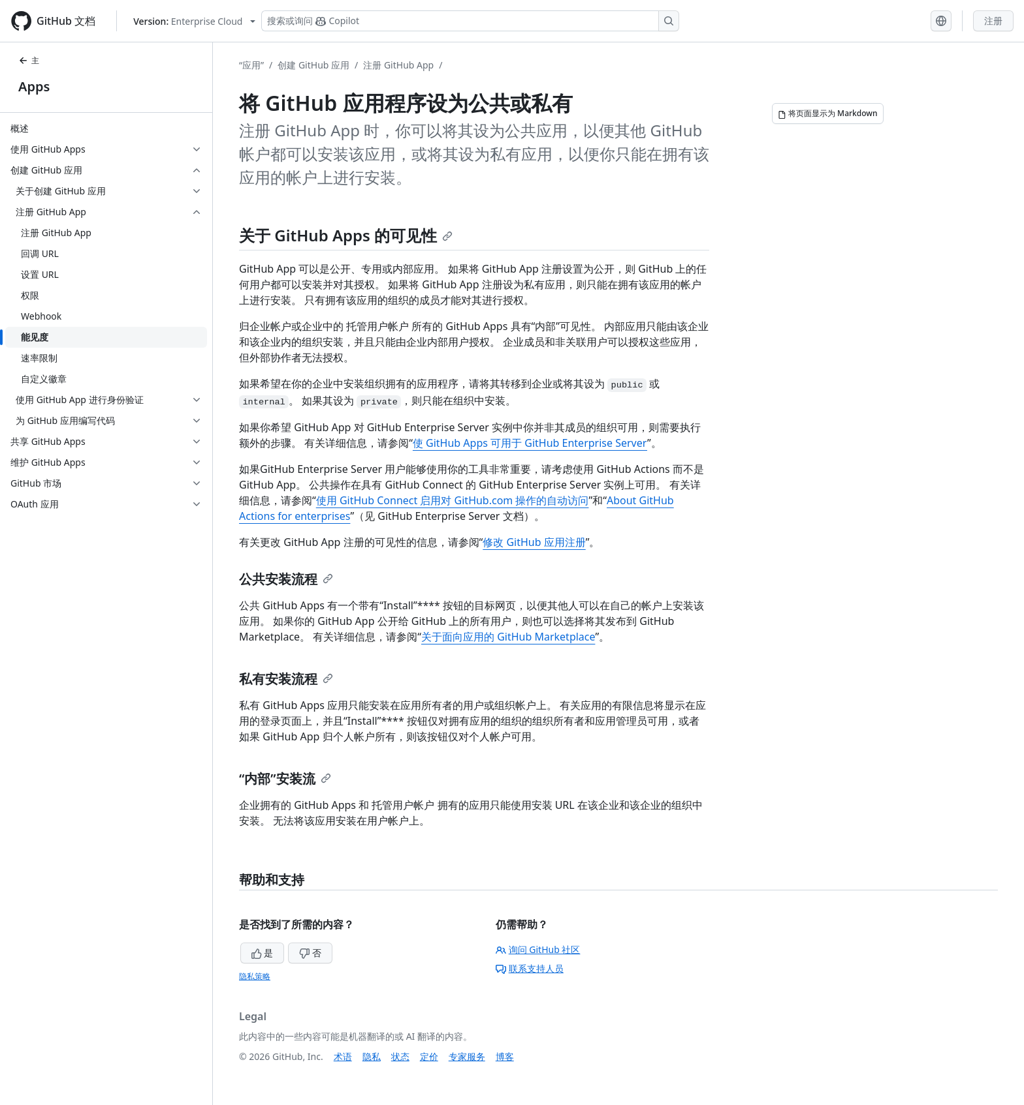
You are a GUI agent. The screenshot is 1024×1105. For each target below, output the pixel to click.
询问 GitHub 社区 (538, 949)
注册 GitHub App (398, 65)
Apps (34, 86)
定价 (429, 1056)
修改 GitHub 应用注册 (534, 542)
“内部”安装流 (285, 778)
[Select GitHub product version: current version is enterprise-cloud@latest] (194, 21)
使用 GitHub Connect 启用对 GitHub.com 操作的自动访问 (452, 500)
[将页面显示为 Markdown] (828, 113)
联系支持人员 (530, 968)
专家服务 (467, 1056)
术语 (343, 1056)
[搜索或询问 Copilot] (470, 20)
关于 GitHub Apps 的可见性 (346, 235)
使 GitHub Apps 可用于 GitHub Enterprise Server (530, 443)
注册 (993, 20)
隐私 (371, 1056)
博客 (505, 1056)
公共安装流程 (286, 579)
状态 (400, 1056)
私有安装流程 (286, 679)
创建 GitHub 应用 (313, 65)
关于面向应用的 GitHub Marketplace (508, 636)
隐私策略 (254, 976)
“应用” (251, 65)
